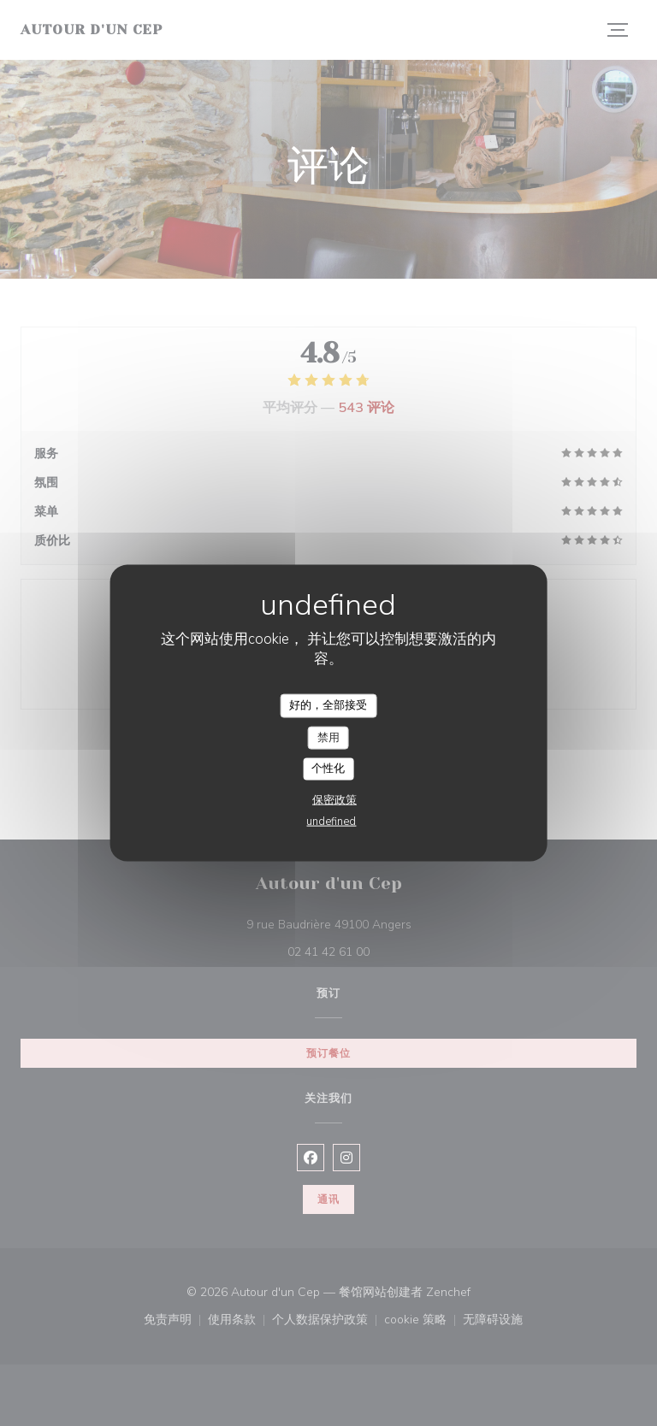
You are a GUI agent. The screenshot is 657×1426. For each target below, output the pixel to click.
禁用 (328, 737)
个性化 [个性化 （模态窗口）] (328, 768)
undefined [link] (331, 820)
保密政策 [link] (334, 799)
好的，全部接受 (328, 705)
